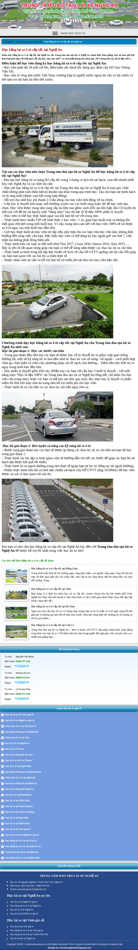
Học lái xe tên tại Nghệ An (22, 938)
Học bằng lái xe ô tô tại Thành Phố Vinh (29, 934)
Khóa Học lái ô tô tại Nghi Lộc (20, 777)
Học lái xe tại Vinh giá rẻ (17, 829)
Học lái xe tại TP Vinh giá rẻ (19, 714)
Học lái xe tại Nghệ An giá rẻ (19, 720)
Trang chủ (9, 41)
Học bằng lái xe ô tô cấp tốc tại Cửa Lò (52, 625)
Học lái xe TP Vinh (14, 749)
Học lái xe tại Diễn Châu (17, 800)
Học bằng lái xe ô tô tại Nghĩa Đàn (22, 858)
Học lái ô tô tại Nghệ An (17, 743)
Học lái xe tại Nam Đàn (16, 818)
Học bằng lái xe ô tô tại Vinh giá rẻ (26, 930)
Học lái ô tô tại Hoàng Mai (18, 795)
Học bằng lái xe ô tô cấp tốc (29, 41)
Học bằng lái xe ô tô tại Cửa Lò (21, 840)
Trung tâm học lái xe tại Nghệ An (22, 852)
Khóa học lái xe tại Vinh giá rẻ (20, 726)
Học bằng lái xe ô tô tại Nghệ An (25, 906)
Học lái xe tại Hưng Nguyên (19, 806)
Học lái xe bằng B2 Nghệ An (19, 789)
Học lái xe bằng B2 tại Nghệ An (21, 783)
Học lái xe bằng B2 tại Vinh (19, 755)
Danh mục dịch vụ (73, 33)
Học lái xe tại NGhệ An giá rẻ (24, 913)
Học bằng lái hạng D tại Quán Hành (23, 772)
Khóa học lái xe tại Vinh (17, 737)
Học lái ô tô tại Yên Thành (18, 760)
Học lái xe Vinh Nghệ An (21, 909)
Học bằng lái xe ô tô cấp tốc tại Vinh (51, 589)
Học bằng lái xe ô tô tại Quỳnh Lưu (23, 846)
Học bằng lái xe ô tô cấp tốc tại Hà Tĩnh (52, 606)
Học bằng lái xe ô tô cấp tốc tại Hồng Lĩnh (54, 568)
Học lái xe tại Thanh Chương (19, 812)
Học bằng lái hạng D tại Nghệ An (22, 732)
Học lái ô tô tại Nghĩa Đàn (18, 766)
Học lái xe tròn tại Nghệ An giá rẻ (22, 835)
